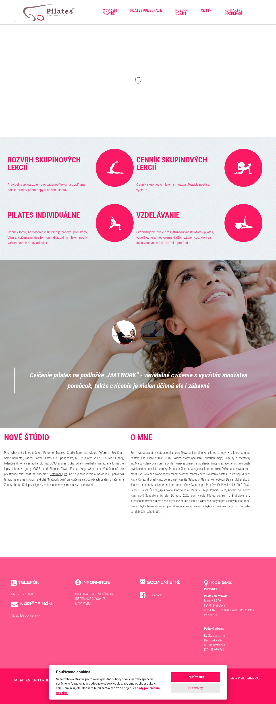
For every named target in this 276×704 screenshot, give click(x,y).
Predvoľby (195, 688)
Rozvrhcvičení (181, 12)
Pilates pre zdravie (146, 10)
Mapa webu (83, 603)
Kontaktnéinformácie (234, 12)
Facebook (153, 596)
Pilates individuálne (44, 214)
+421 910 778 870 (22, 594)
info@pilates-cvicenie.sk (25, 615)
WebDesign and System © (235, 678)
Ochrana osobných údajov (94, 594)
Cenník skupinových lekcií (171, 163)
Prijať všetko (195, 677)
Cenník (206, 10)
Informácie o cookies (90, 599)
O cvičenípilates (110, 12)
